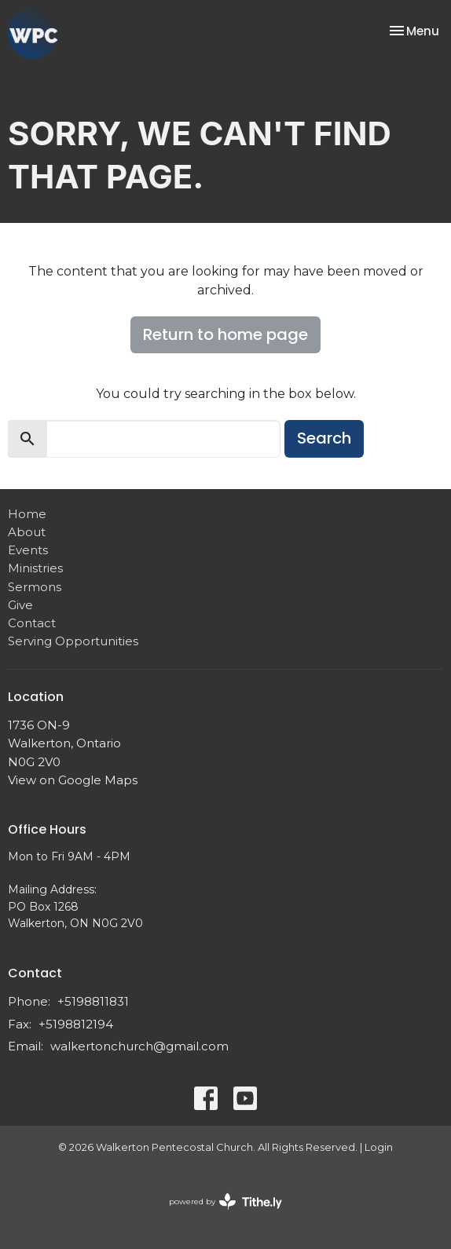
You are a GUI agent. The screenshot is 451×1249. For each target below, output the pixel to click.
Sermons (34, 586)
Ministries (35, 568)
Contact (32, 622)
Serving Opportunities (73, 641)
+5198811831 (93, 1001)
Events (28, 549)
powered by (225, 1201)
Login (379, 1147)
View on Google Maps (73, 779)
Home (27, 513)
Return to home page (225, 334)
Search (324, 438)
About (27, 531)
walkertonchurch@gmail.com (139, 1046)
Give (20, 604)
